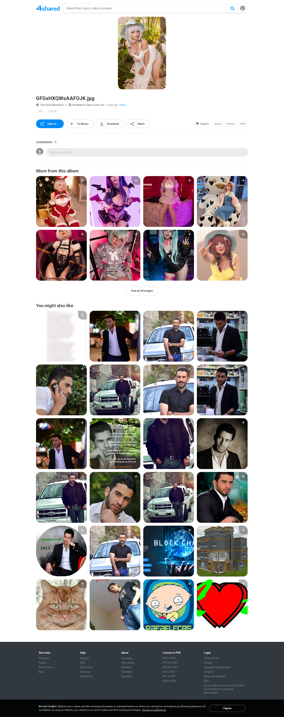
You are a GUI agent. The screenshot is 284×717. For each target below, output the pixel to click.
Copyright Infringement (217, 667)
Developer (127, 676)
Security (208, 671)
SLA (206, 680)
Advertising (127, 662)
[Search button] (232, 8)
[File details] (61, 201)
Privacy (208, 662)
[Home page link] (48, 8)
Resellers (126, 667)
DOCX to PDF (170, 667)
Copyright (126, 671)
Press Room (46, 667)
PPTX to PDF (170, 662)
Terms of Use (211, 658)
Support (84, 658)
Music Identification (215, 676)
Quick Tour (86, 667)
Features (85, 671)
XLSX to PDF (170, 680)
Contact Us (86, 676)
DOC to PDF (169, 658)
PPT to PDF (169, 676)
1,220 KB (52, 111)
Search (43, 662)
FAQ (82, 662)
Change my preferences (154, 710)
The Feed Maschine (50, 104)
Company (126, 658)
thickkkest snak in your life (86, 104)
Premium (44, 658)
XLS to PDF (169, 671)
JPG (40, 111)
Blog (41, 671)
